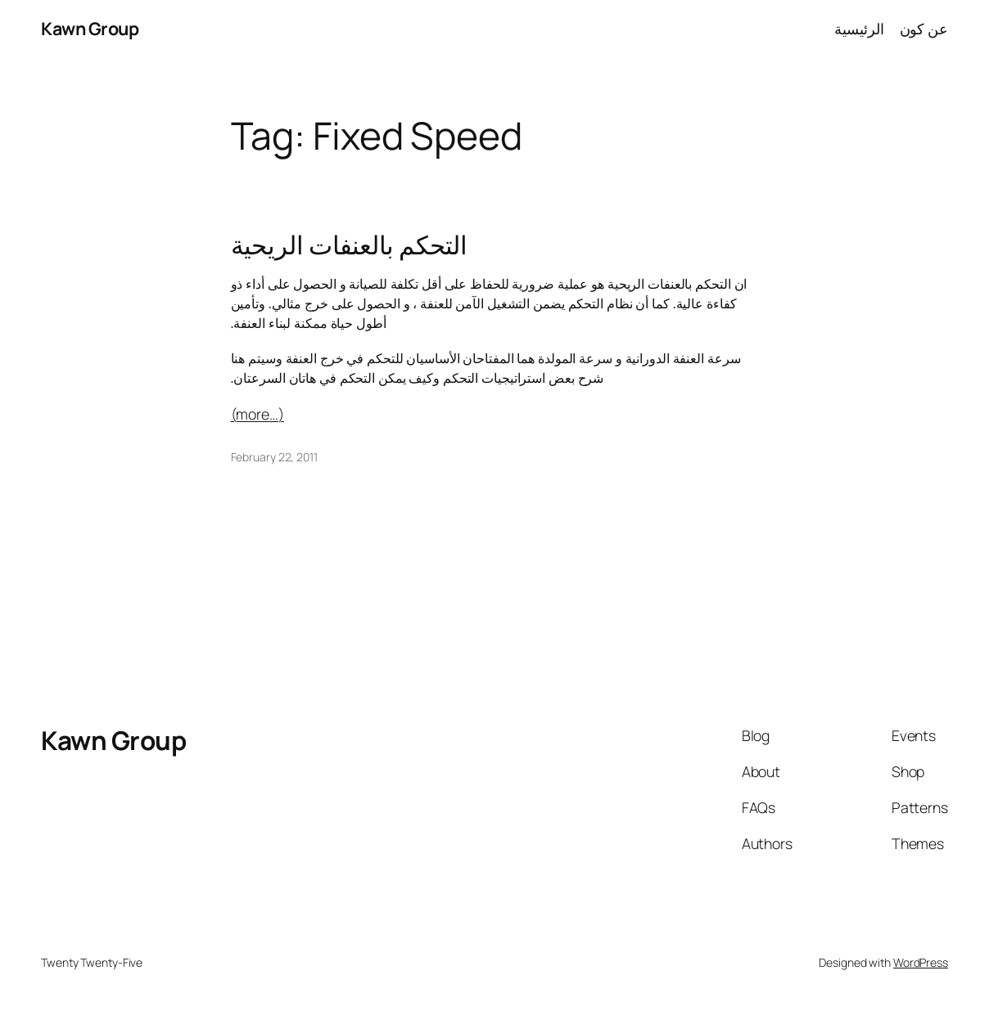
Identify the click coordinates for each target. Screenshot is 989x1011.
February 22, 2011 (274, 457)
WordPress (920, 962)
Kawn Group (89, 28)
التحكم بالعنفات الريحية (349, 244)
